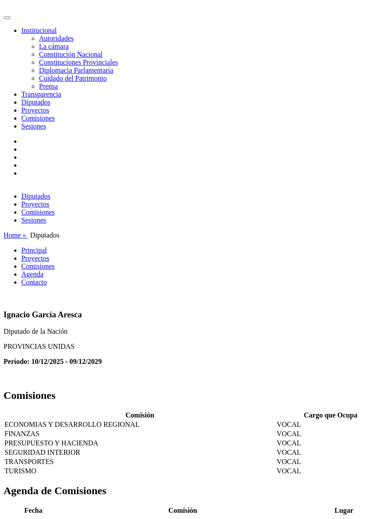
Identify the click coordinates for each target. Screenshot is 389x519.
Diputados (36, 102)
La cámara (54, 46)
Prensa (48, 86)
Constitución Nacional (71, 54)
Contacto (34, 282)
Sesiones (33, 126)
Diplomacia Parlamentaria (76, 70)
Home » (16, 235)
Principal (34, 250)
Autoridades (56, 38)
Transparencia (41, 94)
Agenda (32, 274)
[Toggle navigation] (7, 17)
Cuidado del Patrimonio (73, 78)
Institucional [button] (39, 30)
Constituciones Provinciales (78, 62)
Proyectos (35, 110)
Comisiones (38, 118)
